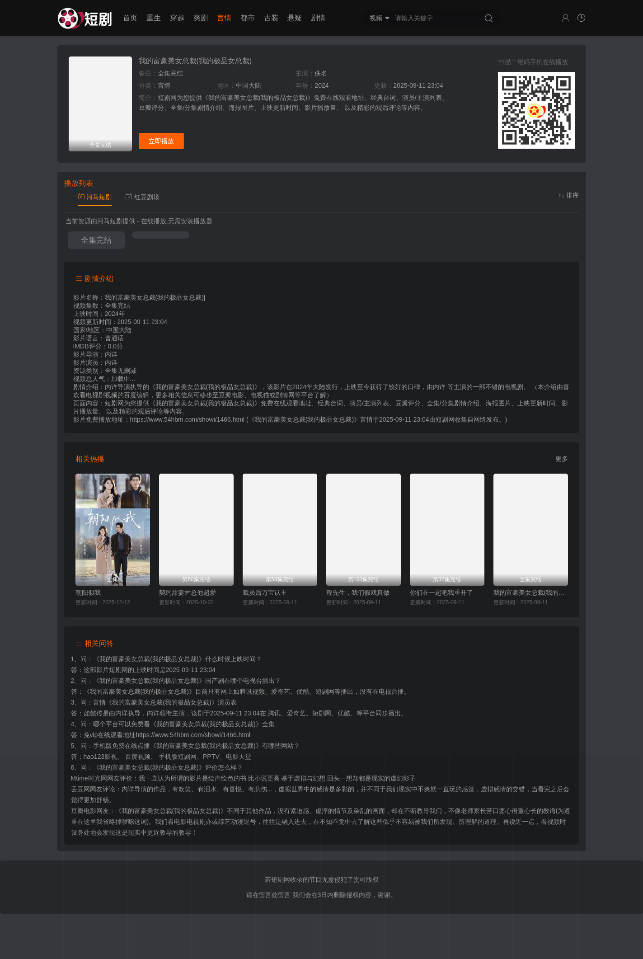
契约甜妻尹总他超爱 (187, 592)
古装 (271, 18)
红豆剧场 (142, 197)
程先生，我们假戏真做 (358, 592)
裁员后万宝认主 (265, 592)
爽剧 (200, 18)
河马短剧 (95, 197)
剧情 (318, 18)
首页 (130, 18)
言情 (224, 18)
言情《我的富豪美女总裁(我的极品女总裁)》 (155, 702)
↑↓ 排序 (569, 195)
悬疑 (294, 18)
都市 (247, 18)
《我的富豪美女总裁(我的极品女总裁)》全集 (212, 724)
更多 (561, 458)
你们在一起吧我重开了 (441, 592)
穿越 (177, 18)
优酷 (344, 713)
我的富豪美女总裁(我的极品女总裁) (195, 61)
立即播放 (161, 141)
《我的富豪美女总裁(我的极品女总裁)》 (149, 659)
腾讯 (274, 713)
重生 (153, 18)
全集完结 (96, 240)
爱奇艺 (296, 713)
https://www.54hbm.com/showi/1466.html (193, 734)
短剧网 (445, 419)
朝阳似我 (88, 592)
